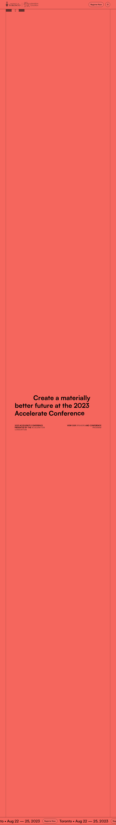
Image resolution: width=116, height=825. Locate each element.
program (97, 427)
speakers (80, 425)
